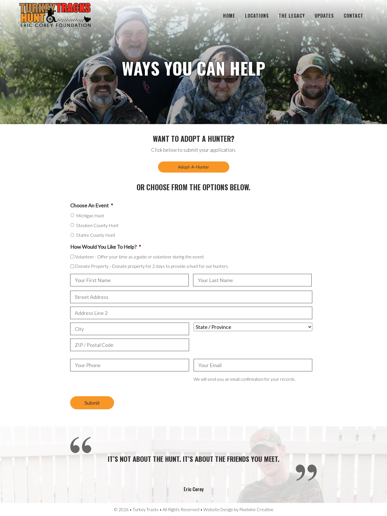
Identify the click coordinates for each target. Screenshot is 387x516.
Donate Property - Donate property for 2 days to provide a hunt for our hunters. (152, 266)
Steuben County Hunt (97, 225)
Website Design (218, 509)
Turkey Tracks (55, 16)
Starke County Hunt (95, 235)
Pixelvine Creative (256, 509)
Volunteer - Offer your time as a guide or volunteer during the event (139, 256)
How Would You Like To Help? (105, 247)
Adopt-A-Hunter (193, 166)
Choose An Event (91, 205)
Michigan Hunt (90, 215)
